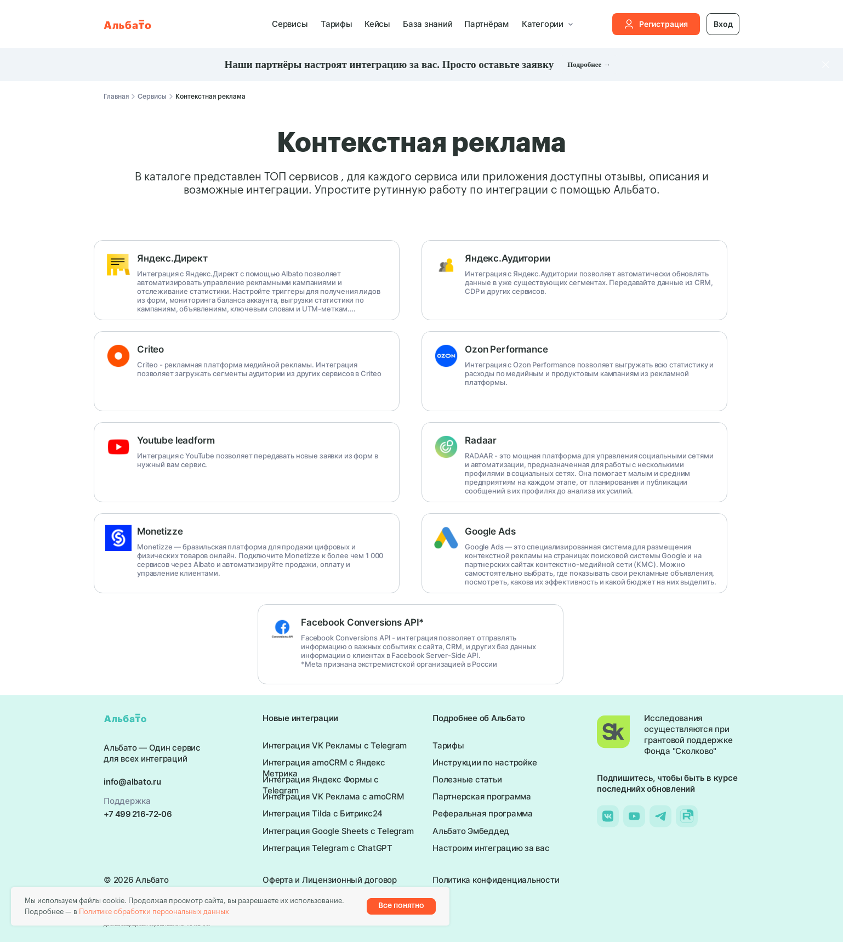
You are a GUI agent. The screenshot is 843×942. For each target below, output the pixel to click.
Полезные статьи (467, 779)
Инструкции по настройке (484, 762)
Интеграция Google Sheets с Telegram (338, 831)
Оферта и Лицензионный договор (330, 880)
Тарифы (336, 24)
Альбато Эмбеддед (470, 831)
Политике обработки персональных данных (154, 911)
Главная (116, 96)
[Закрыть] (825, 65)
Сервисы (289, 24)
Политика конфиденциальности (495, 880)
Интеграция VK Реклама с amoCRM (333, 796)
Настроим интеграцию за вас (491, 848)
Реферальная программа (482, 813)
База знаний (427, 24)
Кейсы (377, 24)
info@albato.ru (132, 781)
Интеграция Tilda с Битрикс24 (323, 813)
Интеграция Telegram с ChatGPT (327, 848)
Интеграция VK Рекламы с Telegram (335, 745)
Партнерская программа (481, 796)
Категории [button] (542, 24)
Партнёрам (486, 24)
